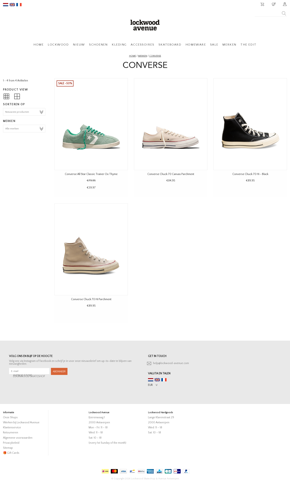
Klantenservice (12, 427)
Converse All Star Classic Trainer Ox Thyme (91, 174)
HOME (38, 44)
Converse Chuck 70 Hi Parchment (91, 299)
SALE (214, 44)
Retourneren (10, 432)
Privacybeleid (11, 442)
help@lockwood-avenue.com (171, 363)
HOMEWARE (195, 44)
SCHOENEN (98, 44)
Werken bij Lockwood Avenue (21, 422)
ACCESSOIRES (142, 44)
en (12, 4)
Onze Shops (10, 417)
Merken (142, 56)
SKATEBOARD (169, 44)
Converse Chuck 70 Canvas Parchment (170, 174)
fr (19, 4)
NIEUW (79, 44)
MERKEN (229, 44)
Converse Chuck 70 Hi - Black (250, 174)
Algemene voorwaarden (17, 437)
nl (5, 4)
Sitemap (8, 448)
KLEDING (119, 44)
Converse (155, 56)
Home (132, 56)
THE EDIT (248, 44)
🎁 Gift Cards (11, 453)
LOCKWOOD (58, 44)
